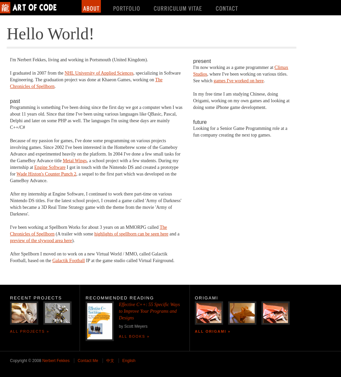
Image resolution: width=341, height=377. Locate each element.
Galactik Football (68, 260)
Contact (227, 6)
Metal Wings (75, 160)
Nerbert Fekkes (56, 360)
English (128, 360)
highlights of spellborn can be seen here (131, 233)
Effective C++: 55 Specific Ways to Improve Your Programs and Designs (149, 311)
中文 (110, 360)
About (91, 6)
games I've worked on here (238, 80)
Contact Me (88, 360)
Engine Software (50, 167)
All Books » (134, 336)
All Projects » (29, 331)
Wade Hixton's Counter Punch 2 (46, 174)
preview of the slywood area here (41, 240)
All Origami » (213, 331)
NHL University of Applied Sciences (99, 73)
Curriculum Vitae (178, 6)
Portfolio (126, 6)
